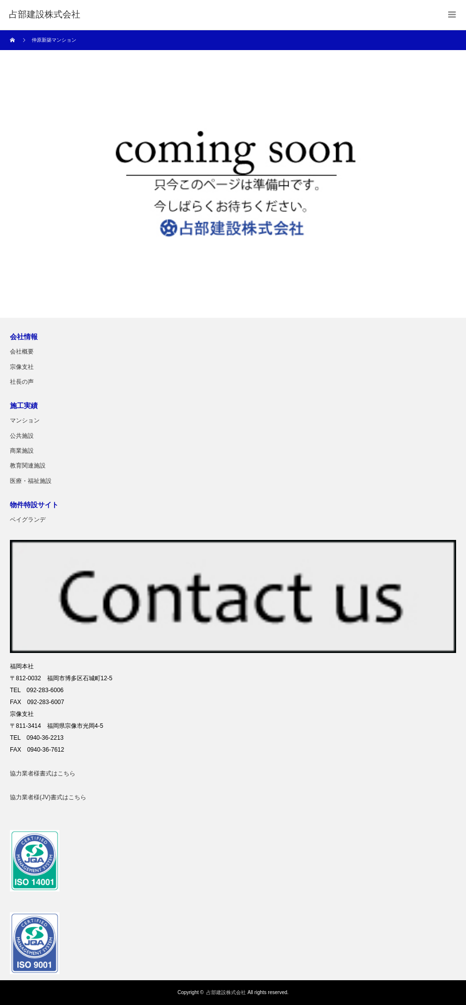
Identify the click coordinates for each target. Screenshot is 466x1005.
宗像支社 (22, 366)
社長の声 (22, 381)
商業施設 (22, 450)
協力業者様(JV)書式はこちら (48, 797)
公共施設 (22, 435)
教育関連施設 (28, 465)
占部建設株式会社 (226, 992)
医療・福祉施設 (31, 480)
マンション (25, 420)
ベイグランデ (28, 519)
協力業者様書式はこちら (42, 773)
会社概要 (22, 351)
